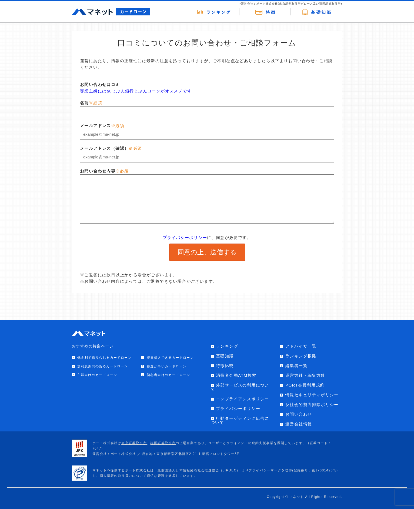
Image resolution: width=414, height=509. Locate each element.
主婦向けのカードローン (97, 375)
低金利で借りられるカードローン (104, 358)
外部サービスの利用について (240, 387)
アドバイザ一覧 (300, 346)
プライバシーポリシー (185, 237)
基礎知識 (225, 356)
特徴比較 (225, 365)
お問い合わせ (298, 414)
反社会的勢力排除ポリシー (312, 404)
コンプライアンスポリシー (242, 399)
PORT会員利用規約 (305, 385)
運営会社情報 (298, 424)
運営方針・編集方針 (305, 375)
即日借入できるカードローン (170, 358)
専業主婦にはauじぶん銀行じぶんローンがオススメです (136, 91)
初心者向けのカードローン (168, 375)
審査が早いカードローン (166, 366)
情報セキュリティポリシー (312, 394)
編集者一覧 (296, 365)
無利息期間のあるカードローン (102, 366)
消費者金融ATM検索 (236, 375)
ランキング (227, 346)
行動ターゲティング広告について (240, 420)
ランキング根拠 (300, 356)
